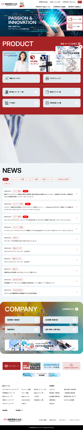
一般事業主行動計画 (69, 393)
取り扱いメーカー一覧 (14, 92)
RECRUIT (73, 7)
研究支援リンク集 (53, 103)
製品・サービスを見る (69, 44)
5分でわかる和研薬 (69, 400)
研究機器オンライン (7, 393)
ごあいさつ (52, 389)
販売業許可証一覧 (69, 396)
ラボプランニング (53, 78)
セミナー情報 (33, 179)
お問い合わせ (52, 420)
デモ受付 (10, 103)
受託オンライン (6, 396)
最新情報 (4, 410)
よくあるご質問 (42, 420)
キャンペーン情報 (17, 179)
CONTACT (69, 2)
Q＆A (55, 2)
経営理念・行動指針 (13, 320)
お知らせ (7, 183)
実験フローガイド (12, 78)
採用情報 (18, 410)
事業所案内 (11, 329)
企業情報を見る (68, 309)
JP (79, 2)
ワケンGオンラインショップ (9, 389)
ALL (5, 179)
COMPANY (59, 7)
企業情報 (51, 386)
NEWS (43, 2)
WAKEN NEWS (63, 179)
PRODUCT (43, 7)
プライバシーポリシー (75, 420)
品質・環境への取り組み (52, 329)
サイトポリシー (63, 420)
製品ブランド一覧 (53, 92)
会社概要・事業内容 (51, 320)
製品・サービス (6, 386)
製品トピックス (48, 179)
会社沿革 (51, 403)
